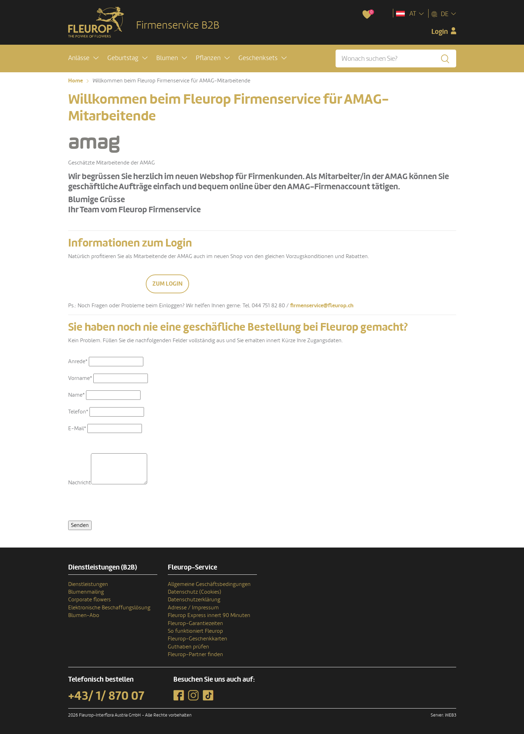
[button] (83, 58)
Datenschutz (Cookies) (194, 592)
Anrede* (77, 361)
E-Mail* (77, 428)
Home (75, 80)
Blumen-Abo (83, 615)
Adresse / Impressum (193, 607)
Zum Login (167, 283)
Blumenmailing (86, 592)
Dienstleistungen (88, 584)
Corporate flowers (89, 599)
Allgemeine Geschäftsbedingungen (209, 584)
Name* (76, 395)
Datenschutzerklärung (194, 599)
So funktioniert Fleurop (195, 631)
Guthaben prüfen (188, 647)
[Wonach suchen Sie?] (396, 58)
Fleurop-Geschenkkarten (197, 639)
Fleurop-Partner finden (195, 654)
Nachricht (79, 482)
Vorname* (80, 378)
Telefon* (78, 412)
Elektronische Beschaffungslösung (109, 607)
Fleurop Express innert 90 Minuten (209, 615)
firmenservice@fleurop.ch (321, 305)
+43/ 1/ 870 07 (106, 696)
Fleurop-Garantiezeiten (195, 623)
